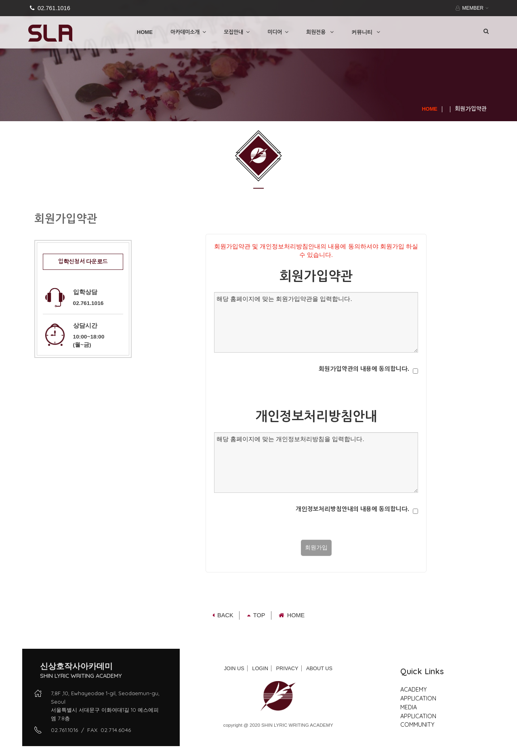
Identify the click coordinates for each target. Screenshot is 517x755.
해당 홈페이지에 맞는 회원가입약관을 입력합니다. (316, 322)
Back (222, 615)
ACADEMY (413, 689)
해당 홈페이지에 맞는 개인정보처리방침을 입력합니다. (316, 462)
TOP (256, 615)
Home (292, 615)
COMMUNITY (417, 724)
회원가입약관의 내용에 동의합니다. (364, 369)
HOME (145, 32)
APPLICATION (418, 698)
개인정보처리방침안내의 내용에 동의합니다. (352, 509)
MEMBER (471, 8)
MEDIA (408, 707)
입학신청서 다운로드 (83, 262)
